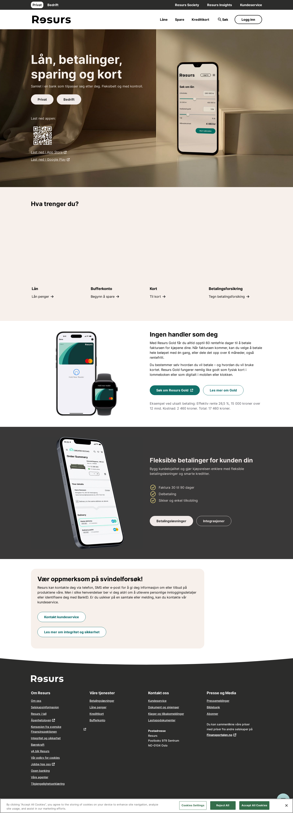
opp (156, 720)
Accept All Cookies (254, 805)
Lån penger (43, 296)
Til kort (157, 296)
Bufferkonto (97, 720)
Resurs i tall (38, 713)
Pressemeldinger (218, 700)
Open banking (40, 770)
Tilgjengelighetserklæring (48, 783)
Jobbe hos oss (41, 764)
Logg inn (248, 19)
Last (151, 720)
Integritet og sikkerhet (46, 738)
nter (172, 720)
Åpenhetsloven (41, 720)
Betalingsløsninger (102, 700)
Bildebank (213, 707)
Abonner (212, 713)
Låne (164, 19)
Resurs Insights (219, 5)
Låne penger (98, 707)
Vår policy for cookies (45, 757)
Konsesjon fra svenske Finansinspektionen (46, 729)
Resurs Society (187, 5)
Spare (179, 19)
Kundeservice (251, 5)
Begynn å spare (105, 296)
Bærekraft (37, 744)
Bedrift (52, 5)
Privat (37, 5)
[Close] (286, 805)
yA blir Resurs (40, 751)
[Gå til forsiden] (51, 19)
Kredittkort (200, 19)
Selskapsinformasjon (45, 707)
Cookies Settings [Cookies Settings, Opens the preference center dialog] (192, 805)
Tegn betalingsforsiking (229, 296)
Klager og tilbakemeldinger (166, 713)
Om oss (36, 700)
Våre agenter (39, 777)
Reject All (222, 805)
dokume (164, 720)
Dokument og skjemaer (163, 707)
